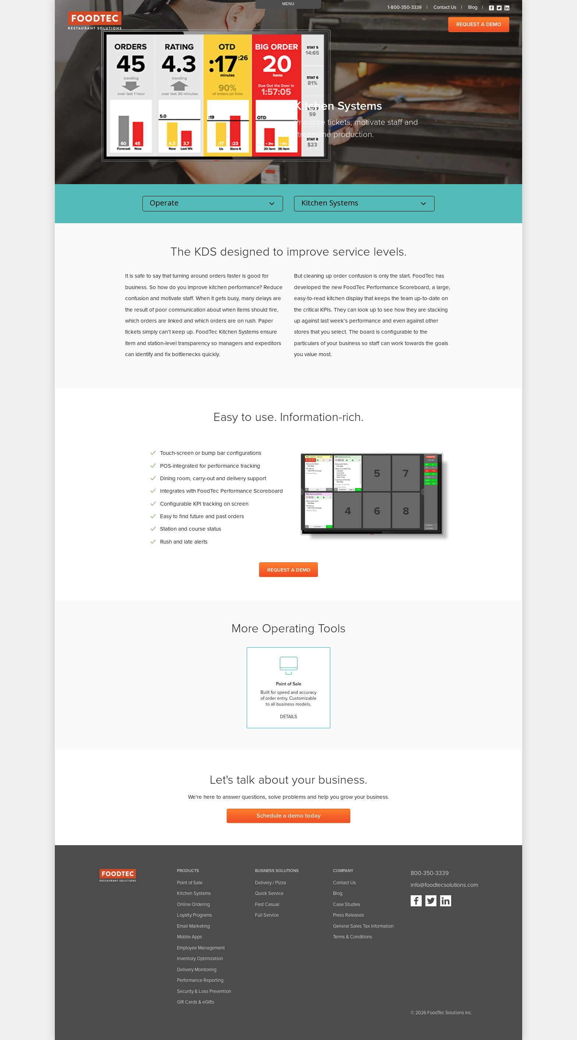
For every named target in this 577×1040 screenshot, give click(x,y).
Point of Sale (189, 883)
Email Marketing (193, 926)
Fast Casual (267, 904)
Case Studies (346, 904)
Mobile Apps (189, 937)
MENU (288, 3)
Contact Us (344, 883)
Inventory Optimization (200, 959)
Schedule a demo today (288, 815)
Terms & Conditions (352, 937)
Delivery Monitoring (196, 970)
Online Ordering (193, 904)
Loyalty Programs (194, 915)
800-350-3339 (430, 873)
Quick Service (269, 893)
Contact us (444, 7)
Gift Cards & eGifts (195, 1002)
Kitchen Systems (194, 893)
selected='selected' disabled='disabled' (364, 203)
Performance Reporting (200, 980)
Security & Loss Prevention (204, 991)
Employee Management (201, 948)
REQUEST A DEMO (478, 24)
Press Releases (348, 915)
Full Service (267, 915)
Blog (472, 7)
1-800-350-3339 (404, 7)
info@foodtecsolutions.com (444, 885)
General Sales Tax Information (363, 926)
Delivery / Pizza (270, 883)
